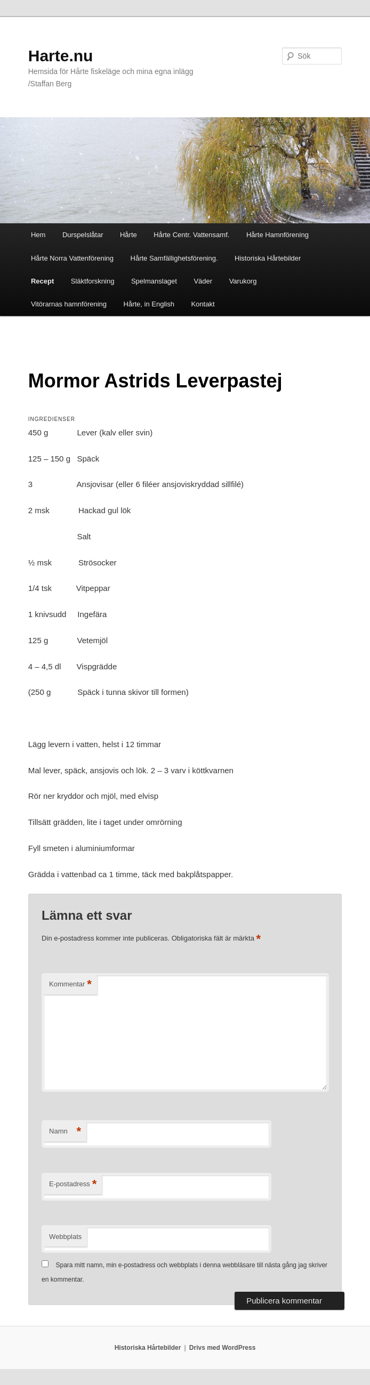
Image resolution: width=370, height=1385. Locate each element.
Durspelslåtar (82, 235)
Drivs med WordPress (222, 1347)
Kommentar (70, 984)
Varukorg (243, 281)
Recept (42, 281)
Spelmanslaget (154, 281)
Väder (203, 281)
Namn (65, 1131)
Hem (38, 235)
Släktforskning (93, 281)
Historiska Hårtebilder (268, 258)
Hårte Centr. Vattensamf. (191, 235)
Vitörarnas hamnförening (69, 304)
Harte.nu (60, 55)
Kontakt (202, 304)
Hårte (128, 235)
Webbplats (65, 1237)
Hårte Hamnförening (277, 235)
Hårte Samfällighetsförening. (174, 258)
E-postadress (72, 1184)
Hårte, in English (149, 304)
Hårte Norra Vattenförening (72, 258)
